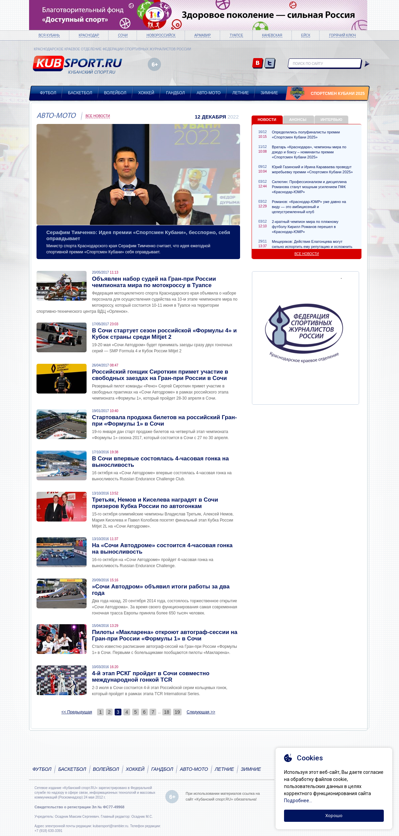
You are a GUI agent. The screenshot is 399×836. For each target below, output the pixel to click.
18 (166, 712)
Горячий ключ (342, 35)
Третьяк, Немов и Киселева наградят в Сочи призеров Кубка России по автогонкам (155, 503)
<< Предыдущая (77, 712)
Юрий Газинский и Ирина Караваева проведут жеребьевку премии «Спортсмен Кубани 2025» (312, 169)
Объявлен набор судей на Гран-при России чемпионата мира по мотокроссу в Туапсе (154, 282)
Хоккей (146, 93)
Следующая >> (201, 712)
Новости (267, 120)
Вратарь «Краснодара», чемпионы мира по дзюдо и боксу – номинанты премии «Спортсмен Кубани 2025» (309, 152)
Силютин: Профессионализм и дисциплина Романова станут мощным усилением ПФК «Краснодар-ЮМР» (309, 187)
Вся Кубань (49, 35)
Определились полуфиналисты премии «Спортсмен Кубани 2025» (306, 134)
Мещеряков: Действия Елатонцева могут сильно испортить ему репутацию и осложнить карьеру (312, 246)
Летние (240, 93)
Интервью (331, 120)
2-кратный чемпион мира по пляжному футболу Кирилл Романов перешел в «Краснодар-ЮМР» (305, 227)
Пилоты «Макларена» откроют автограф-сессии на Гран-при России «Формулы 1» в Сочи (164, 635)
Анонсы (297, 120)
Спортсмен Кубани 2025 (338, 93)
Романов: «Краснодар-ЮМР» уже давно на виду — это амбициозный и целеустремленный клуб (309, 207)
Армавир (202, 35)
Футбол (48, 93)
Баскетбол (80, 93)
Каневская (272, 35)
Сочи (122, 35)
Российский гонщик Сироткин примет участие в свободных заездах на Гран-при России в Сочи (160, 375)
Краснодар (89, 35)
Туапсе (236, 35)
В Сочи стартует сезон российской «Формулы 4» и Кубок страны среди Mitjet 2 (164, 333)
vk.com (257, 63)
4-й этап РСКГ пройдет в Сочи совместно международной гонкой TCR (150, 676)
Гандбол (175, 93)
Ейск (305, 35)
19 (177, 712)
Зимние (269, 93)
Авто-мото (209, 93)
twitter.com (270, 63)
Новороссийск (160, 35)
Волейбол (115, 93)
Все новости (98, 116)
